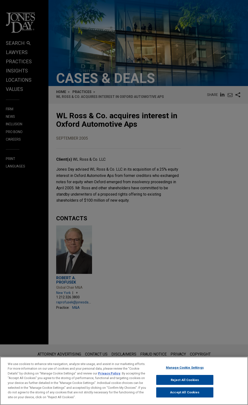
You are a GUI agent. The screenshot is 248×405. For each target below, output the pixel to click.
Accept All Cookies (184, 395)
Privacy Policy (109, 376)
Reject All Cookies (185, 382)
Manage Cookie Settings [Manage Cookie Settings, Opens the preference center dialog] (185, 370)
